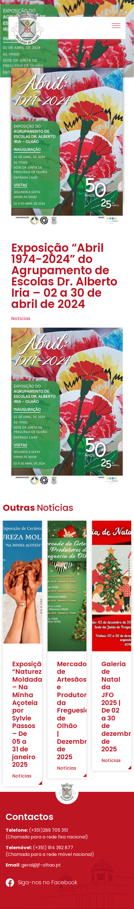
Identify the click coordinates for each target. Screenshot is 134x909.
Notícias (20, 318)
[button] (116, 26)
